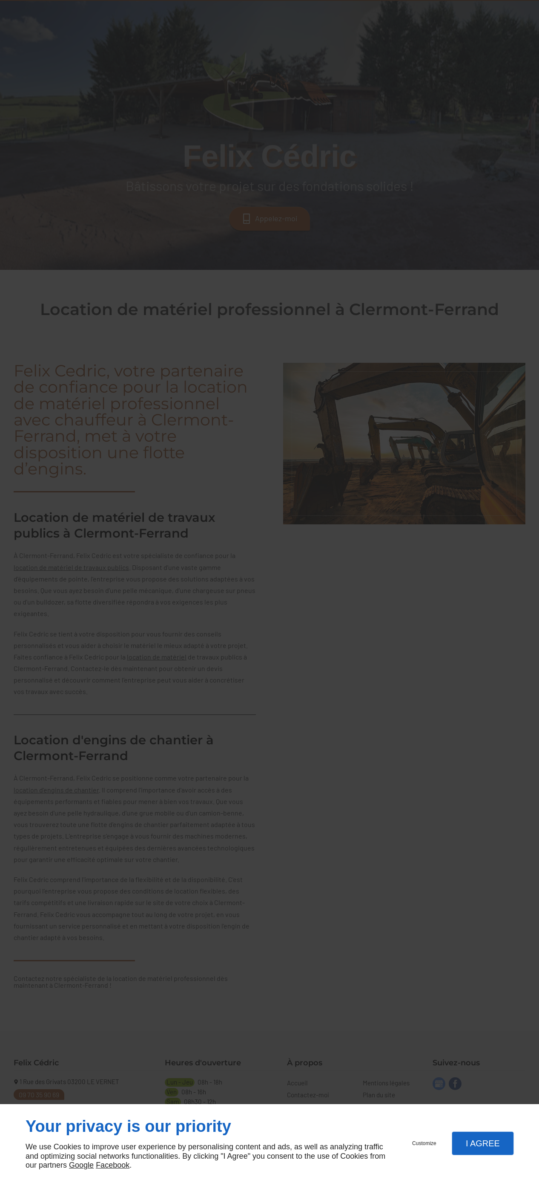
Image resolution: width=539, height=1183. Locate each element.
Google (81, 1165)
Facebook (112, 1165)
